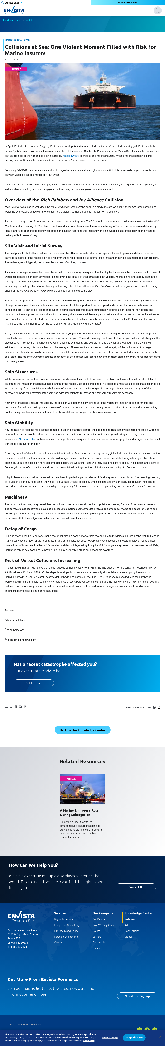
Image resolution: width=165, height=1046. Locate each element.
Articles (30, 20)
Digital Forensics (63, 919)
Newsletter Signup (137, 996)
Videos (128, 936)
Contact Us (135, 887)
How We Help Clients (104, 925)
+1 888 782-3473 (17, 946)
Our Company (102, 913)
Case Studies (132, 930)
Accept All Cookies (134, 1038)
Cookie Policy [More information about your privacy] (89, 1041)
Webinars (130, 919)
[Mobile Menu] (158, 10)
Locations (98, 948)
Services (60, 913)
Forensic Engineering (66, 936)
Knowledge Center (12, 20)
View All (58, 942)
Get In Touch (33, 683)
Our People (98, 919)
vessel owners (71, 155)
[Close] (159, 1037)
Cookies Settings (110, 1038)
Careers (96, 936)
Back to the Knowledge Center (82, 730)
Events (96, 930)
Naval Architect (27, 439)
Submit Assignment (128, 2)
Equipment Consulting (66, 925)
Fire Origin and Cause (66, 930)
